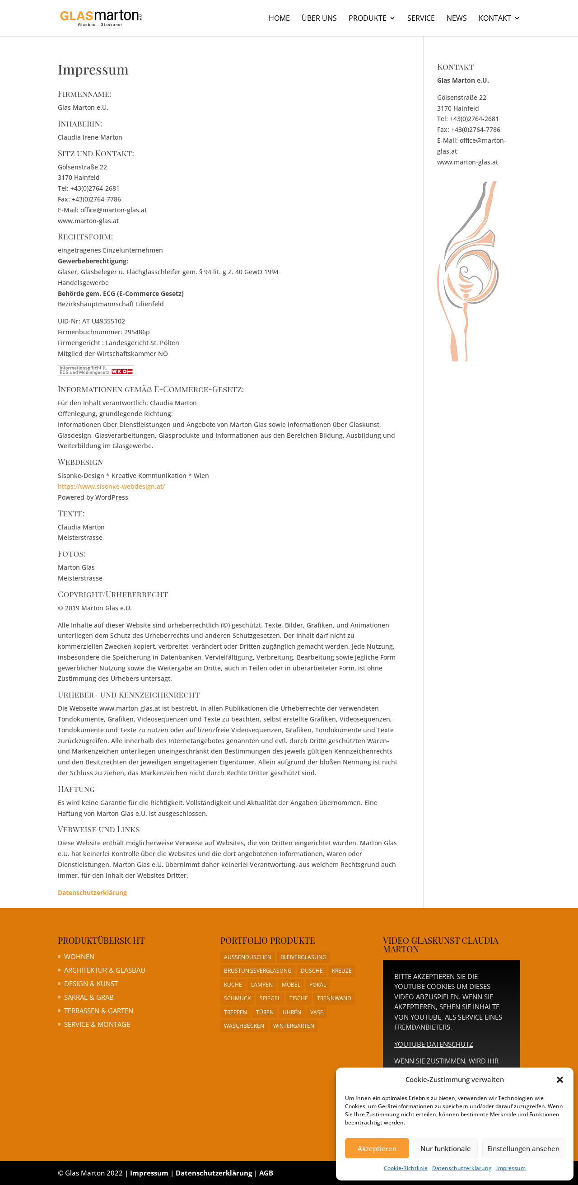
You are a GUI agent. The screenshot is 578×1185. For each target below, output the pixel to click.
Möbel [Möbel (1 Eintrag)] (291, 984)
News (457, 19)
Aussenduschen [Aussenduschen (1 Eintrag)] (247, 957)
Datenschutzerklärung (462, 1168)
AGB (266, 1172)
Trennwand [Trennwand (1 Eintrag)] (334, 998)
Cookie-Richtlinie (406, 1168)
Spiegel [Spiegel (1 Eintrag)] (270, 998)
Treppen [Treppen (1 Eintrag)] (235, 1012)
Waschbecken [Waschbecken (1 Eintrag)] (244, 1026)
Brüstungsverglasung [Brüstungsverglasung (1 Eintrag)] (258, 970)
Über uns (319, 19)
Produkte (368, 19)
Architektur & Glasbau (104, 969)
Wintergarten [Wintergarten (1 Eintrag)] (293, 1026)
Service (421, 19)
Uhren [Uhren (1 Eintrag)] (292, 1012)
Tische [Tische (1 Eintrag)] (298, 998)
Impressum (511, 1168)
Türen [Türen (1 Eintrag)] (265, 1012)
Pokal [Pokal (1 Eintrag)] (317, 984)
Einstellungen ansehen (523, 1148)
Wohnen (79, 956)
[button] (559, 1079)
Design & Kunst (91, 983)
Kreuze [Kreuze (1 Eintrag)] (342, 970)
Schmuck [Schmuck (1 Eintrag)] (237, 998)
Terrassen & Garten (98, 1010)
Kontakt (495, 19)
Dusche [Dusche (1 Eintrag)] (312, 970)
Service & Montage (97, 1024)
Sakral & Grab (89, 997)
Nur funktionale (445, 1148)
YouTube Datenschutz (433, 1044)
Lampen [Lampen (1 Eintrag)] (262, 984)
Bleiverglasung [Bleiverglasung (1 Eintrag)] (303, 957)
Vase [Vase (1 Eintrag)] (316, 1012)
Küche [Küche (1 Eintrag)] (233, 984)
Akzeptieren (377, 1148)
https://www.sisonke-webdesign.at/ (111, 486)
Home (279, 19)
